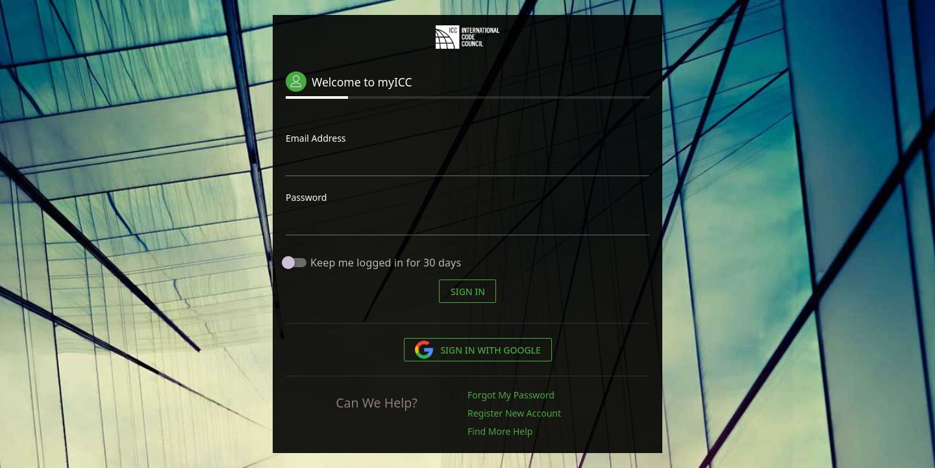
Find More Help (500, 431)
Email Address (316, 138)
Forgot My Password (511, 395)
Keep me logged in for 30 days (385, 262)
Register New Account (514, 413)
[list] (558, 415)
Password (306, 197)
